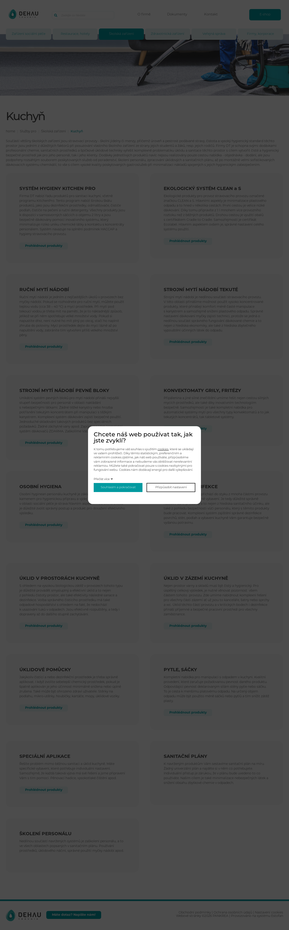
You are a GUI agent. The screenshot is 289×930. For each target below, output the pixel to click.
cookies (163, 449)
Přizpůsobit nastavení (171, 487)
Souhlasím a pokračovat (118, 487)
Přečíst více (102, 479)
